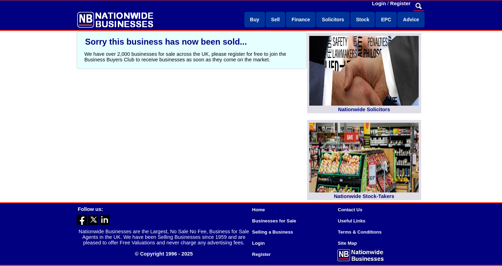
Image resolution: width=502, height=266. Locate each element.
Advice (411, 19)
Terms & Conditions (360, 232)
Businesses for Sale (274, 220)
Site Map (347, 243)
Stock (362, 19)
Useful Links (351, 220)
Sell (275, 19)
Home (258, 209)
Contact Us (350, 209)
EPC (386, 19)
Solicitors (333, 19)
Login (379, 3)
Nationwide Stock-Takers (364, 196)
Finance (300, 19)
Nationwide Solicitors (364, 109)
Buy (254, 19)
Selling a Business (272, 232)
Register (400, 3)
